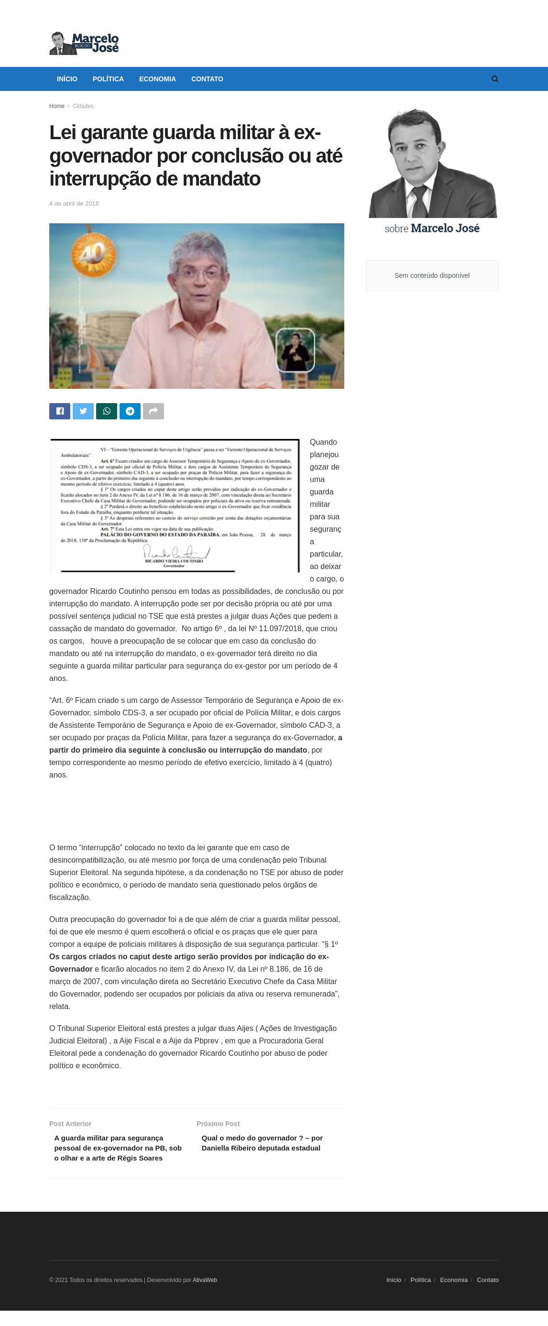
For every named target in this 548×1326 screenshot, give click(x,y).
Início (67, 79)
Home (57, 106)
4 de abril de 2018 (74, 203)
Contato (207, 79)
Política (108, 79)
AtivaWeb (205, 1295)
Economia (157, 79)
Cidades (83, 106)
